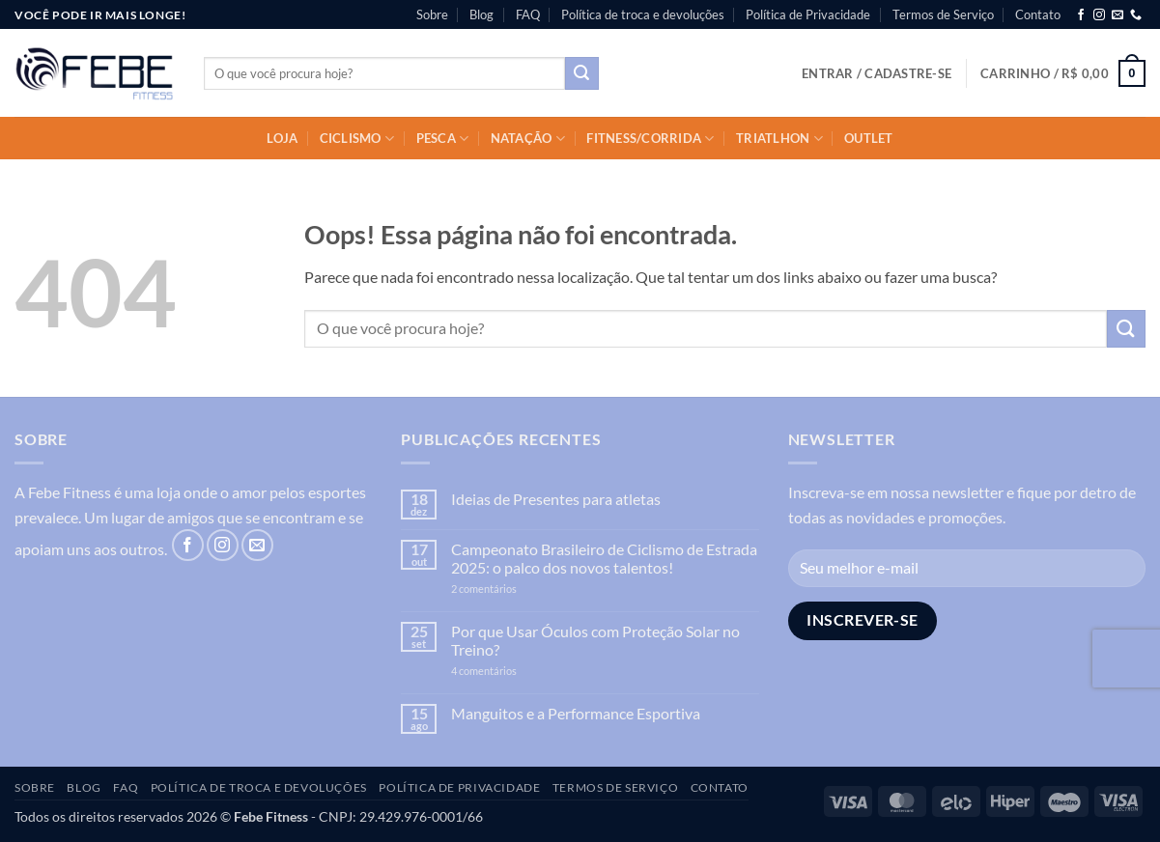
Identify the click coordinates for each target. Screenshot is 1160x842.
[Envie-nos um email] (1117, 15)
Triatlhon (779, 138)
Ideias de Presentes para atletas (556, 499)
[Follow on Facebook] (1081, 15)
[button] (876, 73)
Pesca (442, 138)
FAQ (528, 14)
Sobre (432, 14)
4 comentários (504, 670)
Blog (481, 14)
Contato (1038, 14)
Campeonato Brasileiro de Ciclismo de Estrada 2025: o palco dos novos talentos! (604, 558)
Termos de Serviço (943, 14)
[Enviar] (581, 73)
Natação (528, 138)
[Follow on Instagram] (1099, 15)
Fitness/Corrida (650, 138)
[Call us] (1136, 15)
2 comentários (514, 588)
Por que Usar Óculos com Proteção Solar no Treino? (595, 640)
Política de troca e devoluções (642, 14)
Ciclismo (357, 138)
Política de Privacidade (808, 14)
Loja (282, 138)
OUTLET (868, 138)
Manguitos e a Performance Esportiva (575, 713)
